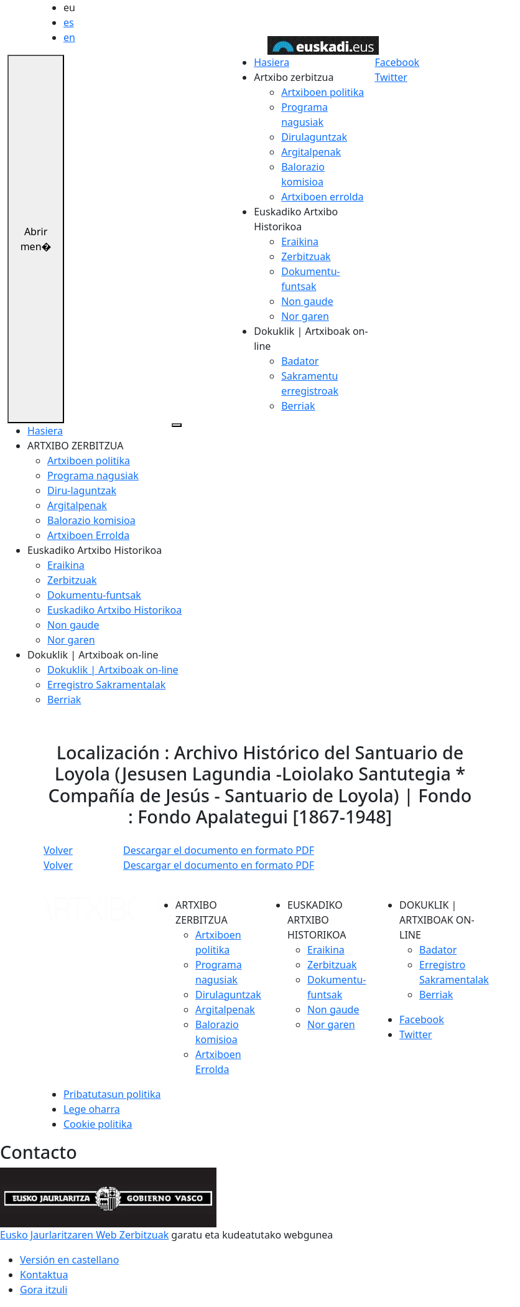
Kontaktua (44, 1274)
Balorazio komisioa (91, 520)
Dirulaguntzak (314, 137)
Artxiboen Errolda (88, 535)
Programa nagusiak (93, 475)
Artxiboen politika (322, 92)
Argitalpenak (311, 152)
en (69, 37)
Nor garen (305, 316)
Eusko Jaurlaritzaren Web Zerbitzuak (84, 1235)
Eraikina (299, 241)
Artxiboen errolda (322, 197)
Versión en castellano (69, 1260)
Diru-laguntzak (81, 490)
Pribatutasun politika (111, 1094)
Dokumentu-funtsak (94, 595)
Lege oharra (91, 1109)
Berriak (298, 406)
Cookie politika (97, 1124)
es (68, 22)
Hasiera (271, 62)
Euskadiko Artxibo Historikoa (114, 610)
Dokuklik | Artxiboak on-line (113, 670)
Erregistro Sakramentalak (106, 684)
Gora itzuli (43, 1289)
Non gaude (307, 301)
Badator (299, 361)
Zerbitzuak (305, 256)
